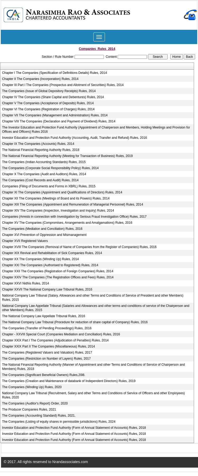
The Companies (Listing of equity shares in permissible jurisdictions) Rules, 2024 (59, 421)
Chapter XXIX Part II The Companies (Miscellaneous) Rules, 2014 (48, 346)
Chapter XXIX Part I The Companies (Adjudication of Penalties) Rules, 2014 (55, 340)
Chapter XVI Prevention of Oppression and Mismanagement (44, 235)
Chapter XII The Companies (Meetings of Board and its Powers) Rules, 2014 (56, 198)
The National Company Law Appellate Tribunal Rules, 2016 (43, 316)
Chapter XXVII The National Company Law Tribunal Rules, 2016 (47, 289)
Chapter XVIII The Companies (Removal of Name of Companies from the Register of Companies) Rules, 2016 (79, 247)
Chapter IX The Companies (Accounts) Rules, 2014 (38, 144)
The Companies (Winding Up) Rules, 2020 (32, 387)
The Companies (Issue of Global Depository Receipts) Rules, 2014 (49, 91)
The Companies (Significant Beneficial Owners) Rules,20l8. (43, 375)
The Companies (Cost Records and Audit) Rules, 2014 (40, 180)
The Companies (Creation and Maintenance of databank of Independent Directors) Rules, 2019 (69, 381)
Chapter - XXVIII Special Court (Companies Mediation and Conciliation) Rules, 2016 (61, 334)
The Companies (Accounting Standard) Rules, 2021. (39, 415)
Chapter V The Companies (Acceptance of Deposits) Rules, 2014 (48, 103)
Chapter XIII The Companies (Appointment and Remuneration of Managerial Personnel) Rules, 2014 (72, 204)
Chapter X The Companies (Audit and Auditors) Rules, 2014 (44, 174)
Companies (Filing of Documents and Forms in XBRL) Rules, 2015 (48, 186)
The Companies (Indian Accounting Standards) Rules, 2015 (44, 162)
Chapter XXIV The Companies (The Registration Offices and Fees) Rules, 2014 (58, 277)
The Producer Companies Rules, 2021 (29, 409)
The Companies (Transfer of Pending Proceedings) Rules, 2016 (46, 328)
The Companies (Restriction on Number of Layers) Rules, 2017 (46, 358)
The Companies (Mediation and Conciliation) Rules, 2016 (42, 229)
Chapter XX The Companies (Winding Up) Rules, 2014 (40, 259)
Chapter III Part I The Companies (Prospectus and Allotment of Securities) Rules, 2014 (63, 85)
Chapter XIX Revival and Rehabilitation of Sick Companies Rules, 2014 (52, 253)
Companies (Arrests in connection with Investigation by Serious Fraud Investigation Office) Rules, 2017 (74, 216)
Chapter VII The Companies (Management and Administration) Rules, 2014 (55, 115)
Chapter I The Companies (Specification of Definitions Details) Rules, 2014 (54, 73)
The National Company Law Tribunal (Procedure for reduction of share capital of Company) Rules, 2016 (75, 322)
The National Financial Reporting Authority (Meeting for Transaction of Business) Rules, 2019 (67, 156)
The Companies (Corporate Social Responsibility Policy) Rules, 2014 (50, 168)
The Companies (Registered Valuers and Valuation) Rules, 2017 (47, 352)
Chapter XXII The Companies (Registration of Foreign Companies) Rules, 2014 (57, 271)
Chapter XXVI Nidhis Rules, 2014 (25, 283)
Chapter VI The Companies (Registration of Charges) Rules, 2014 (48, 109)
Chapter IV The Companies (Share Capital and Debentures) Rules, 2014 (53, 97)
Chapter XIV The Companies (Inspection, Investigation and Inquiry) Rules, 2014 (58, 210)
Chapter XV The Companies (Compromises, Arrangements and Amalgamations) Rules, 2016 (67, 223)
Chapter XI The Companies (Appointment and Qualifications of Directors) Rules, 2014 (62, 192)
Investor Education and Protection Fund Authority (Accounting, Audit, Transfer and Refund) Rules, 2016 (74, 138)
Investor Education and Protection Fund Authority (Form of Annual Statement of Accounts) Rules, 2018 (74, 428)
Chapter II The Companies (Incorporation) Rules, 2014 (40, 79)
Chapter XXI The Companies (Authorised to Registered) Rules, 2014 (50, 265)
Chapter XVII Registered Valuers (25, 241)
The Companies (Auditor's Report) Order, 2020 (35, 403)
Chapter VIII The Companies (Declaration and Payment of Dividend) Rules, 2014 (59, 121)
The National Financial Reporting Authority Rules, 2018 (40, 150)
